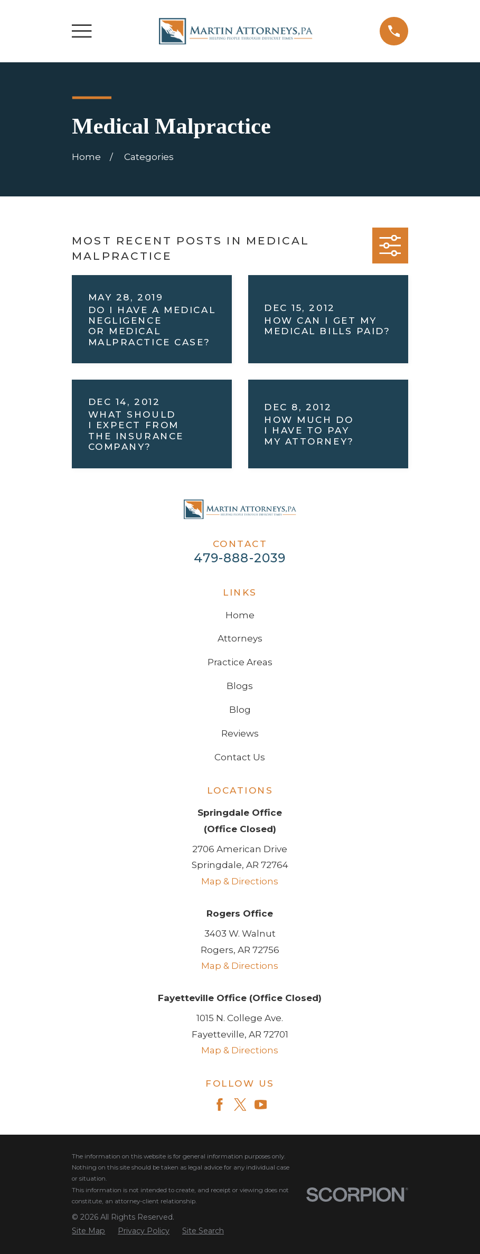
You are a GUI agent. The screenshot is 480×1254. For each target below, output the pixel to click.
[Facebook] (219, 1104)
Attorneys (240, 638)
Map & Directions (239, 881)
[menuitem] (88, 1231)
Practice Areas (240, 662)
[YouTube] (261, 1104)
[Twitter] (240, 1104)
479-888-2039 (240, 557)
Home (240, 615)
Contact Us (239, 757)
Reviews (240, 733)
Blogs (240, 686)
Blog (240, 709)
